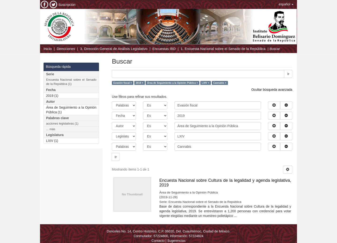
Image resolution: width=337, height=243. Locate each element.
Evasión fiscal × (122, 82)
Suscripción (67, 5)
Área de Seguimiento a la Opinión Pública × (172, 82)
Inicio (48, 49)
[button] (286, 4)
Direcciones (66, 49)
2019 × (139, 82)
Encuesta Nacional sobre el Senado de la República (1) (71, 82)
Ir (288, 74)
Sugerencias (176, 241)
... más (50, 129)
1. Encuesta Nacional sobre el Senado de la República (223, 49)
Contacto (158, 241)
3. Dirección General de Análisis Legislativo (113, 49)
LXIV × (205, 82)
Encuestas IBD (164, 49)
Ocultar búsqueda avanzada (271, 89)
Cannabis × (219, 82)
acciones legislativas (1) (62, 123)
